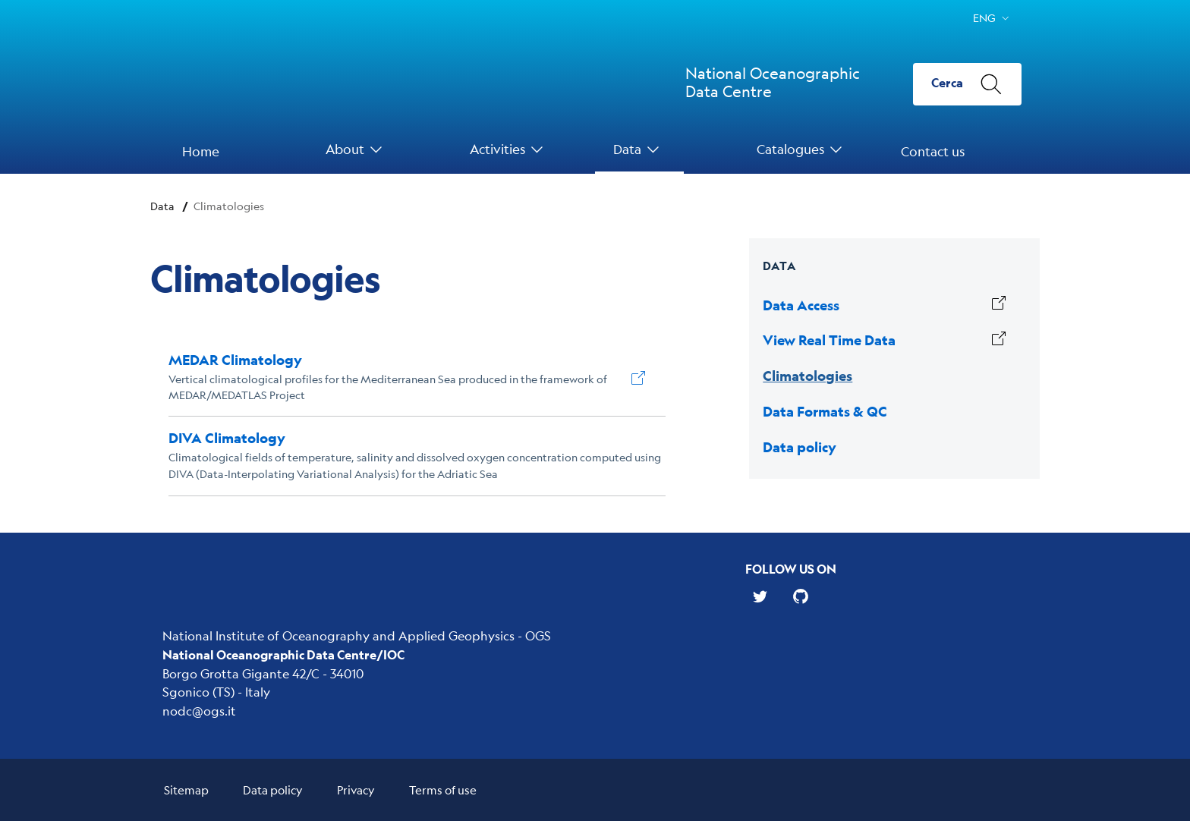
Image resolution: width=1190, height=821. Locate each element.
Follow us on (790, 569)
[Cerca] (967, 84)
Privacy (356, 789)
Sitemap (186, 789)
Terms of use (443, 789)
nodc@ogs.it (199, 711)
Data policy (273, 789)
